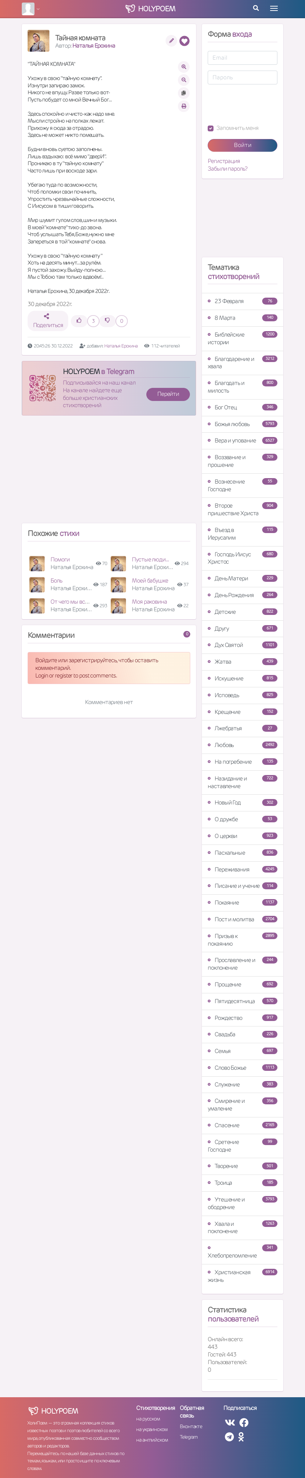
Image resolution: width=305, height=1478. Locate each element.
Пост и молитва (242, 919)
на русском (148, 1418)
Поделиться (48, 321)
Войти (243, 145)
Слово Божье (242, 1068)
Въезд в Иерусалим (242, 533)
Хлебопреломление (242, 1251)
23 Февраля (242, 301)
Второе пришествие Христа (242, 509)
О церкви (242, 836)
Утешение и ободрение (242, 1203)
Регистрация (224, 161)
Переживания (242, 869)
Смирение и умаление (242, 1104)
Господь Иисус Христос (242, 558)
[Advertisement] (109, 472)
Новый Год (242, 802)
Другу (242, 628)
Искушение (242, 678)
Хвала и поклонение (242, 1227)
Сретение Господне (242, 1145)
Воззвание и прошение (242, 461)
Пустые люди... (150, 559)
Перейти (168, 394)
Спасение (242, 1125)
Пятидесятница (242, 1001)
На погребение (242, 762)
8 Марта (242, 318)
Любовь (242, 745)
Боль (56, 580)
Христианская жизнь (242, 1276)
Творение (242, 1166)
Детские (242, 612)
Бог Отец (242, 407)
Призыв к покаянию (242, 939)
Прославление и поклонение (242, 964)
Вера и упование (242, 440)
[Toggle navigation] (274, 8)
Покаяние (242, 902)
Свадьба (242, 1034)
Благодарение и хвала (242, 362)
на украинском (151, 1429)
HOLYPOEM (81, 371)
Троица (242, 1183)
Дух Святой (242, 645)
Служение (242, 1084)
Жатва (242, 662)
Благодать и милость (242, 386)
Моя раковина (149, 601)
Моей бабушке (150, 580)
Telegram (189, 1437)
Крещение (242, 712)
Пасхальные (242, 853)
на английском (152, 1440)
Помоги (59, 559)
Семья (242, 1051)
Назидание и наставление (242, 782)
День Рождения (242, 595)
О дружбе (242, 819)
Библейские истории (242, 338)
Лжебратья (242, 728)
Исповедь (242, 695)
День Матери (242, 578)
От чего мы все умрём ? (79, 601)
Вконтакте (191, 1426)
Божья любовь (242, 424)
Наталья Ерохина (93, 45)
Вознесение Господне (242, 485)
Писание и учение (242, 886)
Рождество (242, 1018)
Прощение (242, 984)
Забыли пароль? (227, 168)
